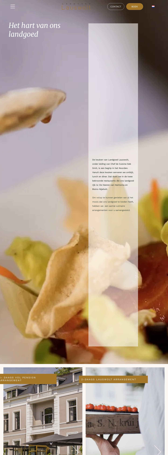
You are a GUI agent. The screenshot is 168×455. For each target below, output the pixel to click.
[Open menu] (12, 6)
